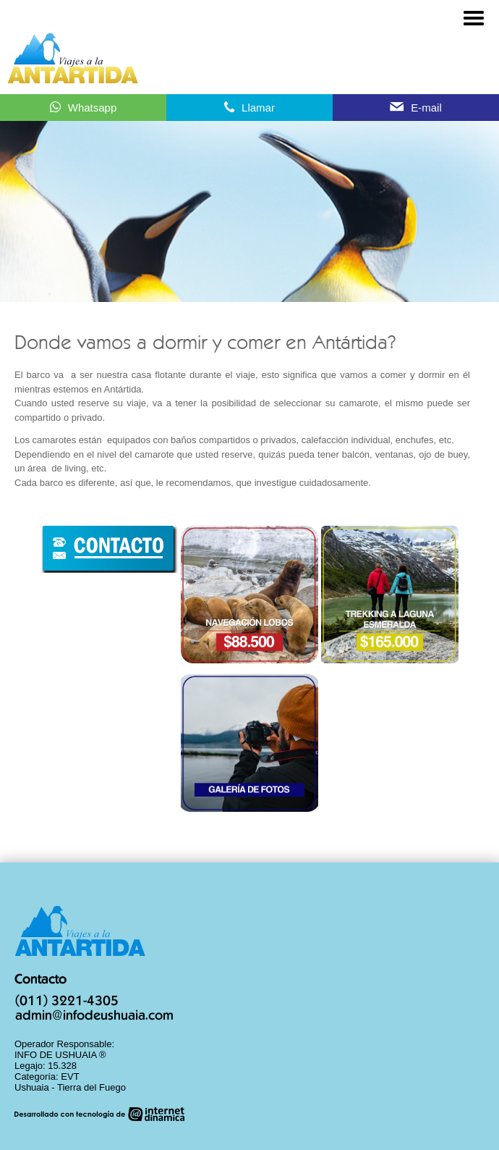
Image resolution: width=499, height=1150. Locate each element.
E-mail (426, 107)
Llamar (258, 107)
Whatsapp (92, 107)
